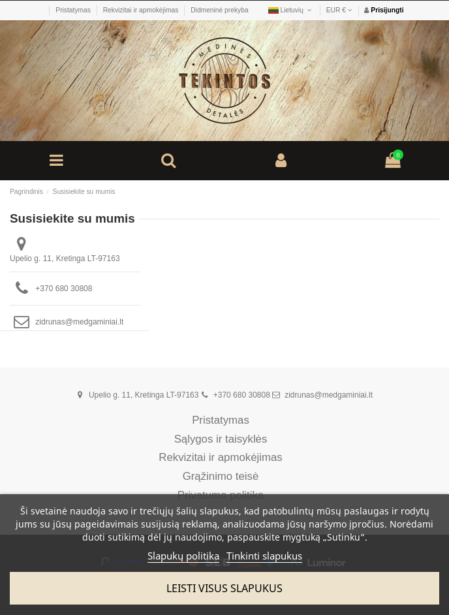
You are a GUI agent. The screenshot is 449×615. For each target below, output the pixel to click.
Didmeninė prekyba (219, 10)
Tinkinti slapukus (264, 555)
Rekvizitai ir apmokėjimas (142, 10)
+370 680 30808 (63, 288)
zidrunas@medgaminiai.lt (79, 321)
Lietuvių (291, 10)
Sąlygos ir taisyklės (221, 439)
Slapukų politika (183, 555)
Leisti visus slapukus (224, 588)
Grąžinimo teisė (221, 476)
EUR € (339, 10)
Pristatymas (73, 10)
